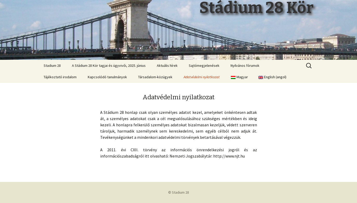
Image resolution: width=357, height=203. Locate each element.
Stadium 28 (52, 65)
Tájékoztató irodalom (60, 77)
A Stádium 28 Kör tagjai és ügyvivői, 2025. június (109, 65)
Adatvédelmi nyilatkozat (202, 77)
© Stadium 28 (178, 192)
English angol (272, 77)
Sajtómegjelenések (204, 65)
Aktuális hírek (167, 65)
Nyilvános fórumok (245, 65)
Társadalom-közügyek (155, 77)
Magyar (239, 77)
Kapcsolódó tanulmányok (107, 77)
